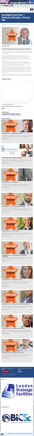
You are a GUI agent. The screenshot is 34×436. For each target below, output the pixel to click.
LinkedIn (24, 102)
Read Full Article (5, 138)
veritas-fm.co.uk (18, 102)
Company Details (11, 433)
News (9, 24)
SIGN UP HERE (5, 371)
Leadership (13, 114)
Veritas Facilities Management (11, 70)
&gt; (17, 91)
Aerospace (18, 114)
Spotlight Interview (6, 114)
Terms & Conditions (17, 433)
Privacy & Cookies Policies (27, 433)
